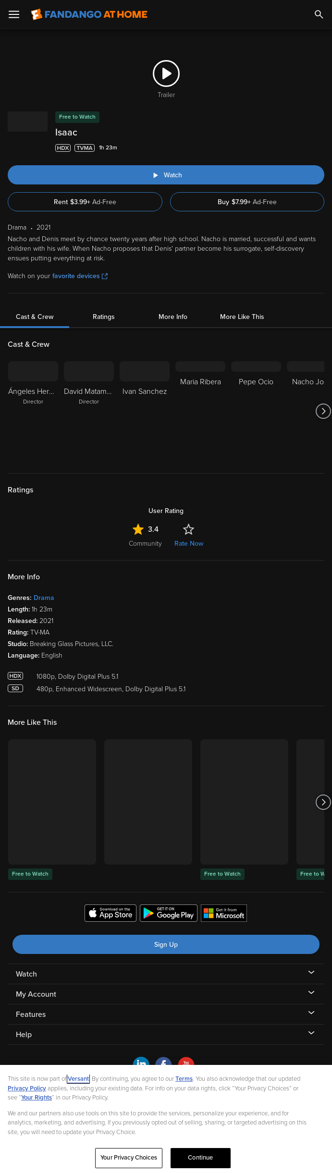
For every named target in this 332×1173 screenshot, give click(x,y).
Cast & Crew (34, 317)
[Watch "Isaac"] (166, 174)
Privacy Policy (27, 1088)
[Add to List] (319, 148)
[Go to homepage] (89, 14)
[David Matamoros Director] (88, 411)
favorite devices (80, 276)
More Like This (242, 317)
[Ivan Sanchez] (144, 411)
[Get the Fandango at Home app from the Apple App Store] (110, 914)
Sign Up (166, 945)
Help (24, 1034)
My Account (36, 994)
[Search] (319, 14)
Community (145, 543)
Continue (200, 1157)
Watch (26, 974)
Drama (44, 598)
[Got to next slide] (323, 411)
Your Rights (36, 1097)
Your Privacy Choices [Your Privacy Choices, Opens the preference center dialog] (128, 1157)
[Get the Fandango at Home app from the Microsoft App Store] (223, 914)
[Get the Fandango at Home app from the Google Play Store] (168, 914)
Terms (184, 1079)
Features (31, 1014)
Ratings (104, 317)
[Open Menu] (14, 14)
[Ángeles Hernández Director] (33, 411)
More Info (173, 317)
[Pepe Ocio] (256, 411)
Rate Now (188, 543)
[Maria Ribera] (200, 411)
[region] (166, 1119)
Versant (78, 1079)
